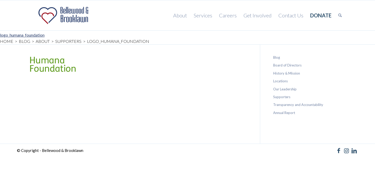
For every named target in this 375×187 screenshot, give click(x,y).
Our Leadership (285, 89)
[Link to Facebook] (338, 151)
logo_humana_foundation (22, 34)
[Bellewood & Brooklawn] (62, 15)
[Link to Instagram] (346, 151)
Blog (276, 57)
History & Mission (286, 73)
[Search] (340, 15)
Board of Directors (287, 65)
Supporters (281, 97)
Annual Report (284, 113)
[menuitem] (180, 15)
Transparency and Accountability (298, 105)
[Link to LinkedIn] (354, 151)
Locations (280, 81)
